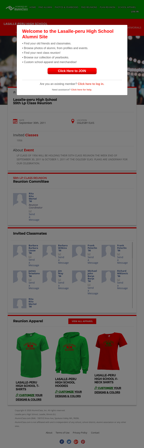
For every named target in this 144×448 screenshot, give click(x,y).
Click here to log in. (91, 83)
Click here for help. (81, 89)
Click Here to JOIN (72, 71)
